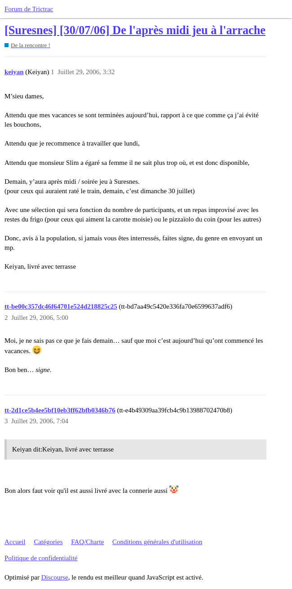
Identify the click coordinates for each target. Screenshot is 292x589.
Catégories (48, 541)
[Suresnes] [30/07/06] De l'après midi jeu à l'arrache (134, 30)
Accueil (15, 541)
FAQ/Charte (87, 541)
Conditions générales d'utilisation (157, 541)
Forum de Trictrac (28, 9)
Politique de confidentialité (40, 558)
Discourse (54, 577)
